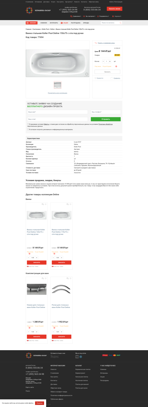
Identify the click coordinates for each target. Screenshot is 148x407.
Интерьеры (54, 23)
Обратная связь (94, 2)
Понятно (40, 403)
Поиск (28, 391)
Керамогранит (80, 373)
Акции (65, 23)
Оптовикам (38, 2)
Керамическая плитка (82, 369)
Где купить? (69, 2)
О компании (29, 2)
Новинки (43, 23)
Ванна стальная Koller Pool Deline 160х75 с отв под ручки (36, 232)
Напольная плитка (81, 377)
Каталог (33, 23)
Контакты (84, 2)
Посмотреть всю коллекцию (57, 93)
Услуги (53, 2)
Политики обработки (105, 124)
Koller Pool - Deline (32, 266)
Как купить (60, 2)
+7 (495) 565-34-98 (68, 9)
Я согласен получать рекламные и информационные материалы (51, 129)
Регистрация (118, 2)
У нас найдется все (107, 365)
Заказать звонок (114, 9)
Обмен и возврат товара (59, 392)
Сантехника (36, 29)
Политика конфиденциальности (61, 395)
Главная (28, 29)
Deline (52, 29)
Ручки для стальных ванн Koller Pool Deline (61, 306)
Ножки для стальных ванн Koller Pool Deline (36, 306)
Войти (111, 2)
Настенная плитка (81, 380)
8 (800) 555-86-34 (92, 9)
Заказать (107, 72)
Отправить (106, 119)
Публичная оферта (57, 399)
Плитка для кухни (81, 388)
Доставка (46, 2)
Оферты (46, 124)
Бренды (86, 23)
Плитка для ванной (81, 384)
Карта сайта (30, 387)
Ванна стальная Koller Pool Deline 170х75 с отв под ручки (61, 232)
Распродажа (75, 23)
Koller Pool (45, 29)
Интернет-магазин (58, 365)
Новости (76, 2)
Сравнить (117, 78)
